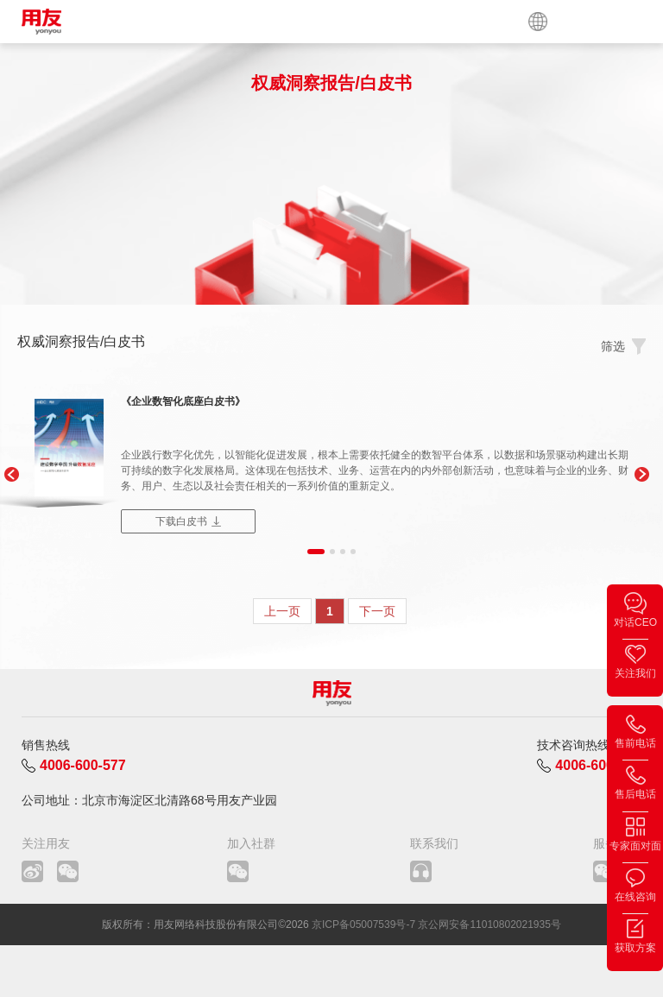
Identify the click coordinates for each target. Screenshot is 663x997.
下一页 (377, 611)
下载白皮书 (181, 521)
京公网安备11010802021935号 (489, 924)
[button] (10, 475)
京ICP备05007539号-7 (363, 924)
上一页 (282, 611)
